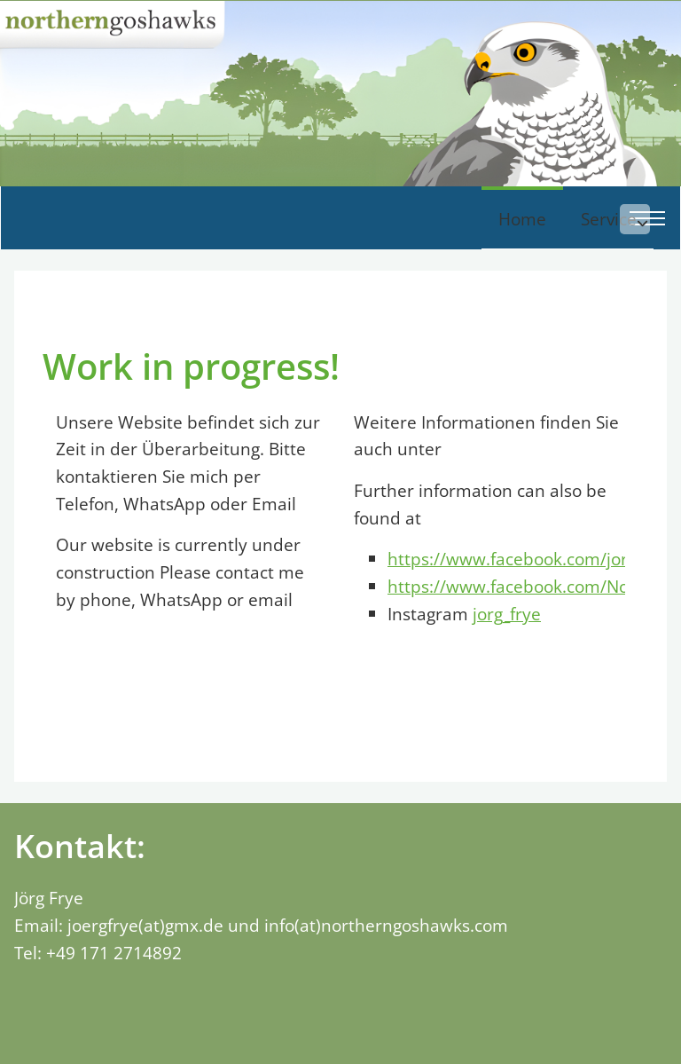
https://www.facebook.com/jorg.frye (529, 620)
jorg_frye (507, 675)
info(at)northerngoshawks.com (386, 986)
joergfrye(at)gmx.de (145, 986)
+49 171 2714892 (114, 1013)
